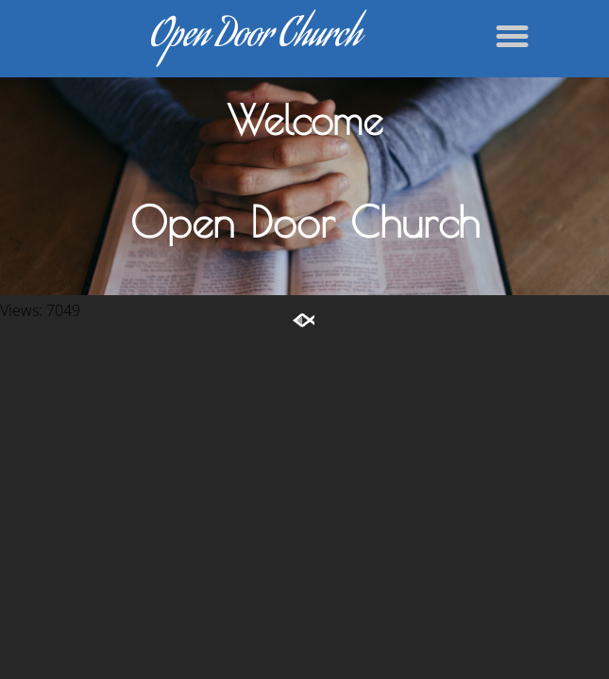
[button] (512, 35)
